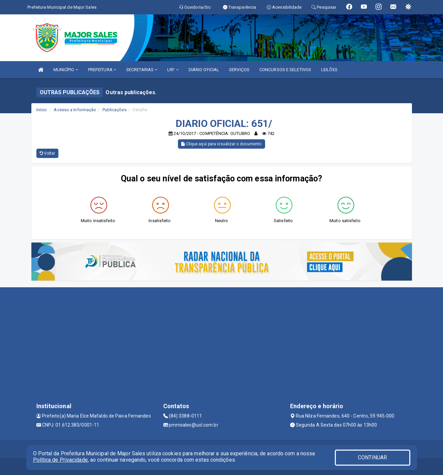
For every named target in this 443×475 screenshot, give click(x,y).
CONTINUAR (372, 457)
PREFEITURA (102, 69)
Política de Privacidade (60, 460)
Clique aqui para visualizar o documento (221, 144)
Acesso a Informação (75, 109)
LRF (173, 69)
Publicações (114, 109)
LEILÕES (329, 69)
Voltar (47, 153)
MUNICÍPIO (65, 69)
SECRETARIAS (141, 69)
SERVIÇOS (239, 69)
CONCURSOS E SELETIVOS (285, 69)
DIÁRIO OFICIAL (204, 69)
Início (41, 109)
